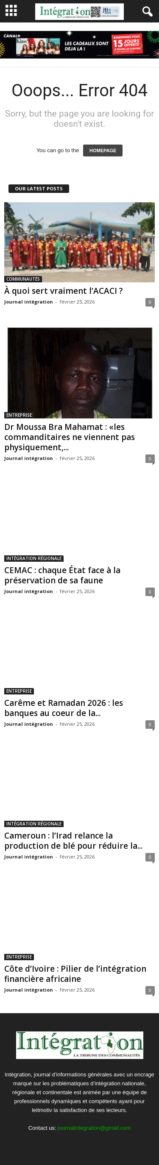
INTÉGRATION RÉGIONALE (33, 558)
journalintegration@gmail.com (94, 1128)
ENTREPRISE (19, 415)
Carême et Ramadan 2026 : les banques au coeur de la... (63, 708)
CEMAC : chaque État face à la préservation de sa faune (62, 575)
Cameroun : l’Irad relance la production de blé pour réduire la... (73, 840)
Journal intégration (28, 301)
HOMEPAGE (102, 150)
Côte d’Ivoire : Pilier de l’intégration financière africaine (75, 973)
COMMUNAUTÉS (23, 279)
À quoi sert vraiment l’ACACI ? (63, 290)
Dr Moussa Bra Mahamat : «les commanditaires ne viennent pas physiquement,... (69, 437)
